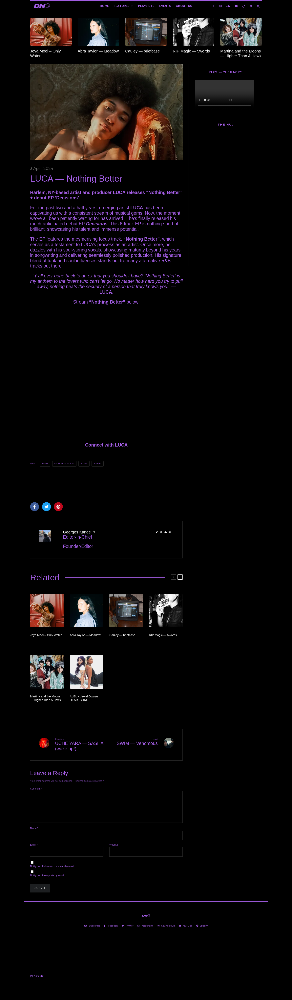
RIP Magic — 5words (191, 51)
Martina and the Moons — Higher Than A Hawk (240, 53)
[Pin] (58, 506)
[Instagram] (220, 6)
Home (104, 6)
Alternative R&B (64, 464)
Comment (36, 788)
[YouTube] (236, 6)
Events (165, 6)
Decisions (97, 223)
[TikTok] (243, 6)
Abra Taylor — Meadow (98, 51)
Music (98, 464)
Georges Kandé (77, 532)
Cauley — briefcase (142, 51)
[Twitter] (128, 930)
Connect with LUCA (106, 445)
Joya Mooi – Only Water (45, 53)
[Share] (34, 506)
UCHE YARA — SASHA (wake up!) (79, 744)
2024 (45, 464)
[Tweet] (46, 506)
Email (34, 849)
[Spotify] (251, 6)
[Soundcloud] (228, 6)
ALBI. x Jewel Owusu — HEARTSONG (86, 698)
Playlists (146, 6)
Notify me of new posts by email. (47, 880)
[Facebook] (214, 6)
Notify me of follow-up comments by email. (52, 871)
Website (113, 849)
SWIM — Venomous (133, 742)
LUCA (84, 464)
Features (122, 6)
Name (34, 833)
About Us (184, 6)
